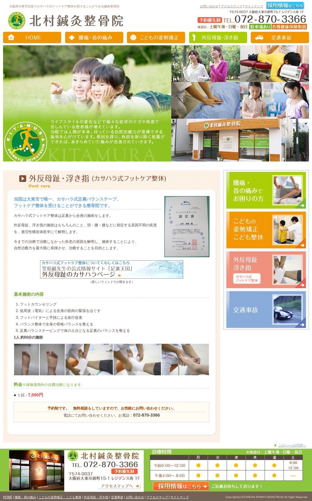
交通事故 (278, 37)
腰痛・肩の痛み (94, 37)
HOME (7, 497)
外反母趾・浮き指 (217, 37)
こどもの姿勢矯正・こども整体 (156, 37)
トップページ (33, 37)
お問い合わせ (209, 6)
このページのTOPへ (292, 445)
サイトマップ (254, 6)
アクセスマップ (231, 6)
